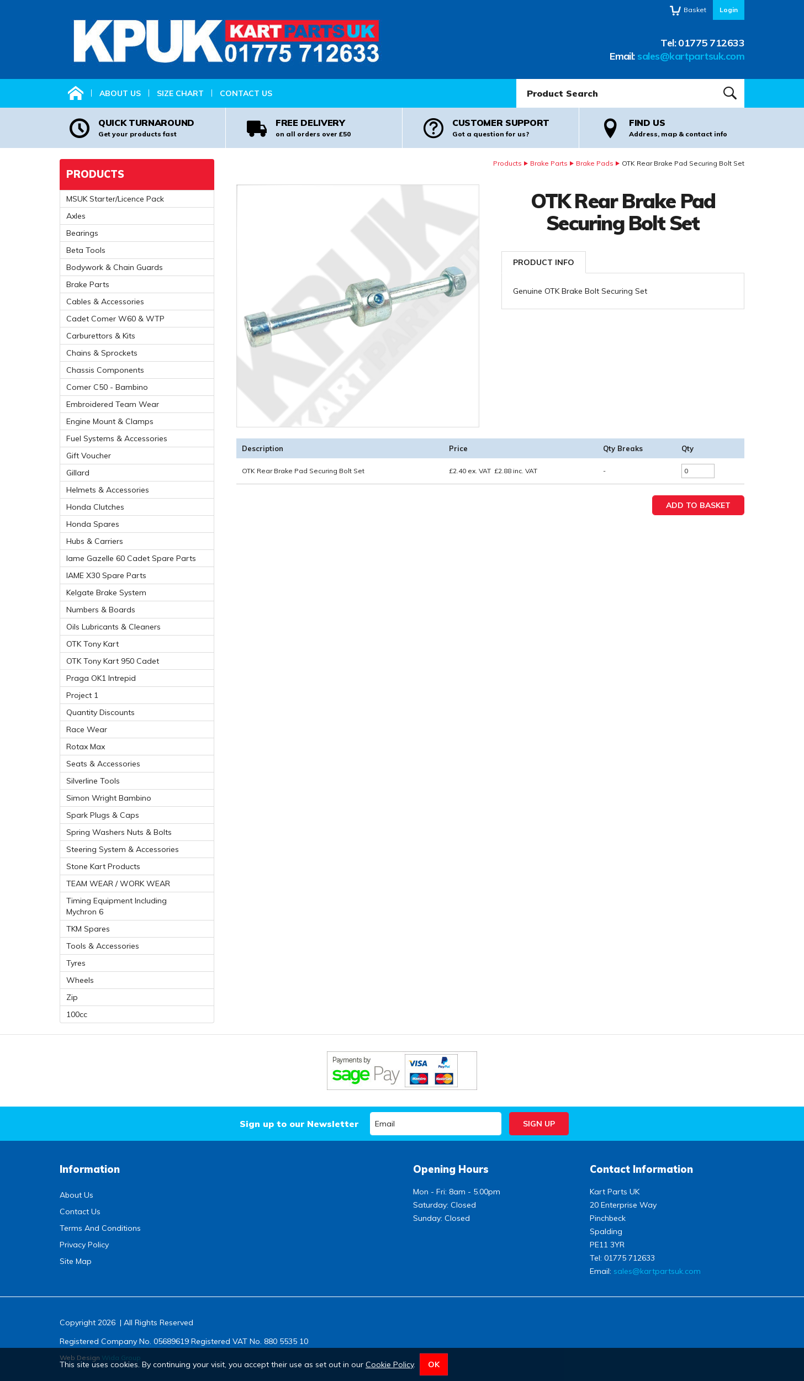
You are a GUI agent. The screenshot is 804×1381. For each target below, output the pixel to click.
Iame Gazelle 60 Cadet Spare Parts (131, 558)
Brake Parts (549, 163)
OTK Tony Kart (92, 644)
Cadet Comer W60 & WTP (115, 319)
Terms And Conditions (100, 1228)
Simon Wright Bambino (108, 798)
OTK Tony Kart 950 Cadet (112, 661)
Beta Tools (85, 250)
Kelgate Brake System (106, 592)
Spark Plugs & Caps (102, 815)
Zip (72, 997)
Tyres (76, 963)
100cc (76, 1014)
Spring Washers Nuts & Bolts (119, 832)
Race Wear (86, 729)
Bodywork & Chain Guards (114, 267)
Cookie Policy (390, 1364)
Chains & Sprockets (101, 353)
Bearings (82, 233)
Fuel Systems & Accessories (116, 438)
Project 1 (82, 695)
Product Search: (516, 79)
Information (90, 1169)
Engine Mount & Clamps (110, 421)
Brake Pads (594, 163)
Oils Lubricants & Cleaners (113, 627)
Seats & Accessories (103, 764)
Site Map (76, 1261)
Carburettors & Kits (100, 336)
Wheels (80, 980)
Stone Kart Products (103, 866)
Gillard (77, 473)
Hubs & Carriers (94, 541)
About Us (120, 93)
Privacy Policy (84, 1245)
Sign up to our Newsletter (299, 1123)
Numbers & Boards (100, 610)
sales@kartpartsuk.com (690, 56)
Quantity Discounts (100, 712)
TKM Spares (88, 929)
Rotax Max (85, 747)
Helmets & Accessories (107, 490)
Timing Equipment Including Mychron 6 (116, 906)
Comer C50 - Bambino (107, 387)
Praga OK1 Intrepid (101, 678)
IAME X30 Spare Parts (106, 575)
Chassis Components (105, 370)
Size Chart (180, 93)
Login (729, 10)
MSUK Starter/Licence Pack (115, 199)
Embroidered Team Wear (112, 404)
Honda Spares (92, 524)
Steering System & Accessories (122, 849)
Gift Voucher (88, 456)
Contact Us (246, 93)
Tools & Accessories (102, 946)
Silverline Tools (93, 781)
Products (507, 163)
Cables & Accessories (105, 301)
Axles (76, 216)
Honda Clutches (95, 507)
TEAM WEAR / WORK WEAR (118, 883)
